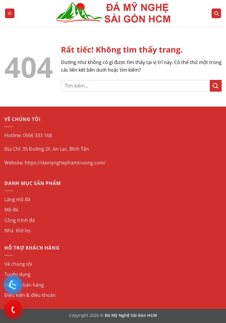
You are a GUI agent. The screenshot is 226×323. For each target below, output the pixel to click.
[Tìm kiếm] (216, 13)
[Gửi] (216, 85)
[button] (9, 13)
